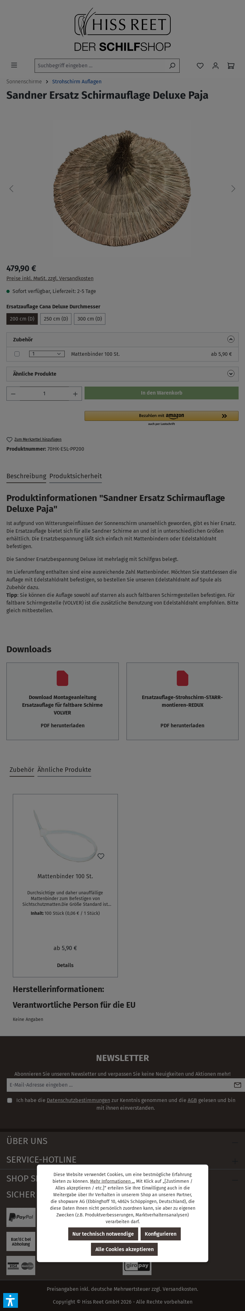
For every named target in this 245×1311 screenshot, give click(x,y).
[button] (10, 1300)
